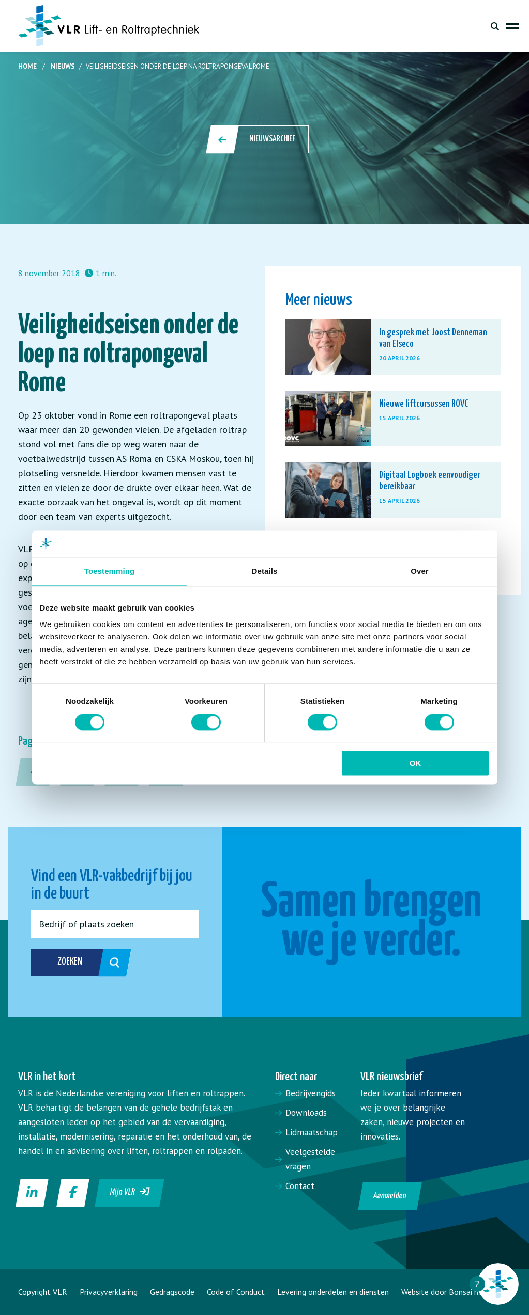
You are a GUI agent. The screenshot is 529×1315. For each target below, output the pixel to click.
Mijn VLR (130, 1191)
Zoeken (79, 962)
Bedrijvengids (310, 1093)
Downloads (306, 1112)
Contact (299, 1186)
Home (27, 66)
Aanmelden (390, 1196)
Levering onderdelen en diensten (333, 1292)
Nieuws (63, 66)
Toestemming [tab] (109, 571)
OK (415, 763)
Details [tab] (265, 571)
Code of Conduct (236, 1292)
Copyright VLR (42, 1292)
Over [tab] (420, 571)
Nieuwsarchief (258, 139)
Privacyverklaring (109, 1292)
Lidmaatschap (311, 1132)
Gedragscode (172, 1292)
